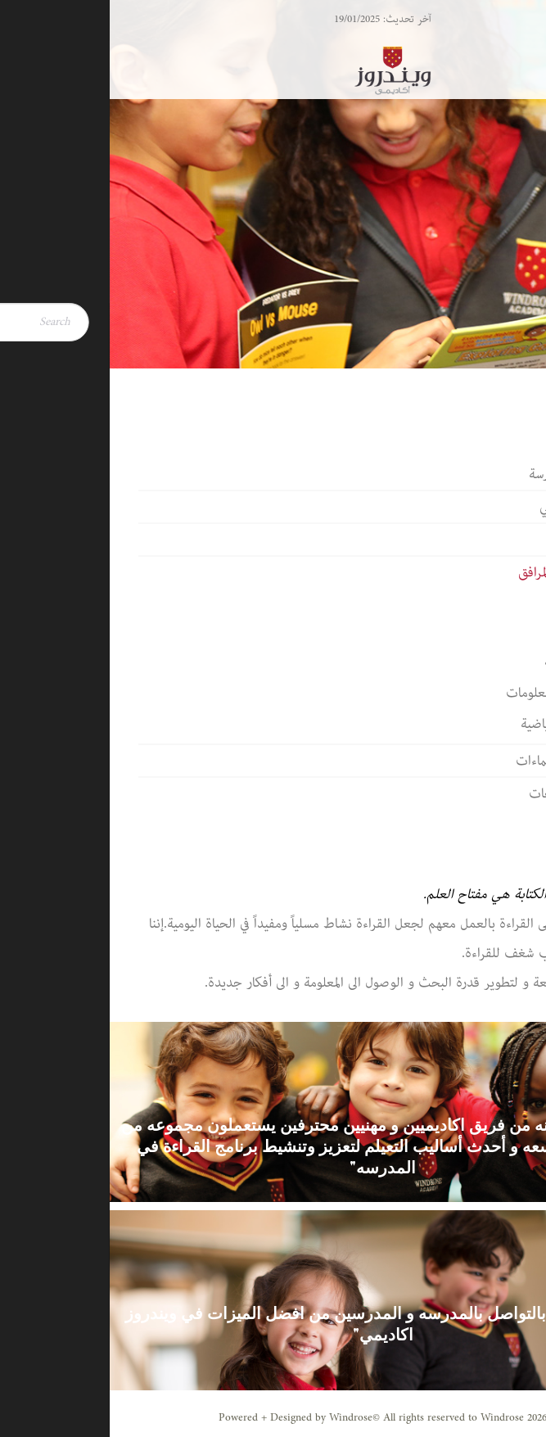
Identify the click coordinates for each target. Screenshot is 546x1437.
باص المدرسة (466, 661)
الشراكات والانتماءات (459, 760)
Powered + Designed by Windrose (186, 1418)
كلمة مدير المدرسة (466, 474)
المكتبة (481, 599)
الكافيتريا (475, 630)
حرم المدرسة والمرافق (460, 572)
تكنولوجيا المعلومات (446, 692)
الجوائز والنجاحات (466, 793)
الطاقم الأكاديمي (471, 506)
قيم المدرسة (483, 539)
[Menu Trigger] (496, 34)
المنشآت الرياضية (454, 723)
